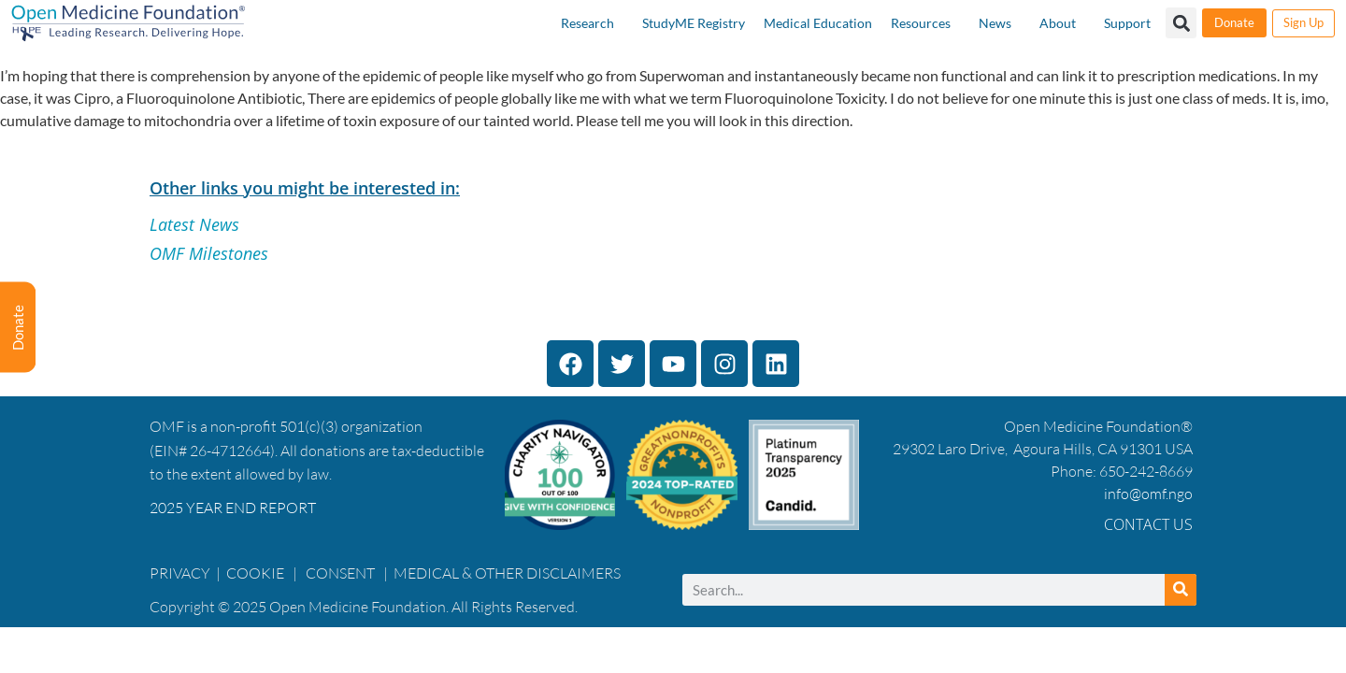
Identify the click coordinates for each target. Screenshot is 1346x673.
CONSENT (340, 573)
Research (587, 23)
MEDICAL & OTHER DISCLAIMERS (507, 573)
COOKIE (256, 573)
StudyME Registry (693, 23)
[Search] (1180, 590)
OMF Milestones (209, 253)
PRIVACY (180, 573)
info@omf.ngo (1148, 493)
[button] (1181, 22)
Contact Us (1148, 524)
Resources (921, 23)
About (1057, 23)
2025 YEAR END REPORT (233, 507)
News (995, 23)
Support (1127, 23)
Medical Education (818, 23)
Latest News (194, 224)
